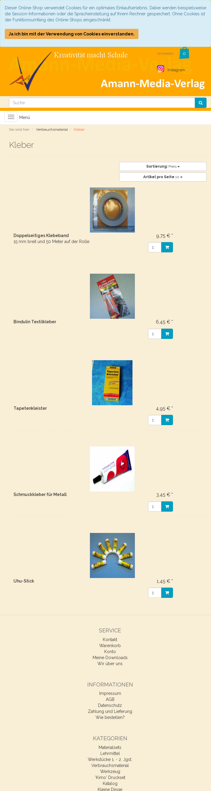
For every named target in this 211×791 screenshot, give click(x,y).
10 (163, 177)
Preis (163, 166)
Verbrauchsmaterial (110, 765)
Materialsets (110, 747)
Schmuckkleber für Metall (40, 494)
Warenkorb (110, 645)
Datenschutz (110, 705)
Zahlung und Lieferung (110, 711)
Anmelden (165, 54)
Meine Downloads (110, 657)
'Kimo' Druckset (110, 777)
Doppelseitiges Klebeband (41, 235)
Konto (110, 651)
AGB (110, 699)
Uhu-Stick (23, 581)
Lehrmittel (110, 753)
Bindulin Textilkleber (34, 321)
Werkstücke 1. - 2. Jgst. (110, 759)
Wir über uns (110, 663)
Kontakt (110, 639)
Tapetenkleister (30, 408)
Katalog (110, 783)
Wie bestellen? (110, 717)
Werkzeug (110, 771)
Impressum (110, 693)
